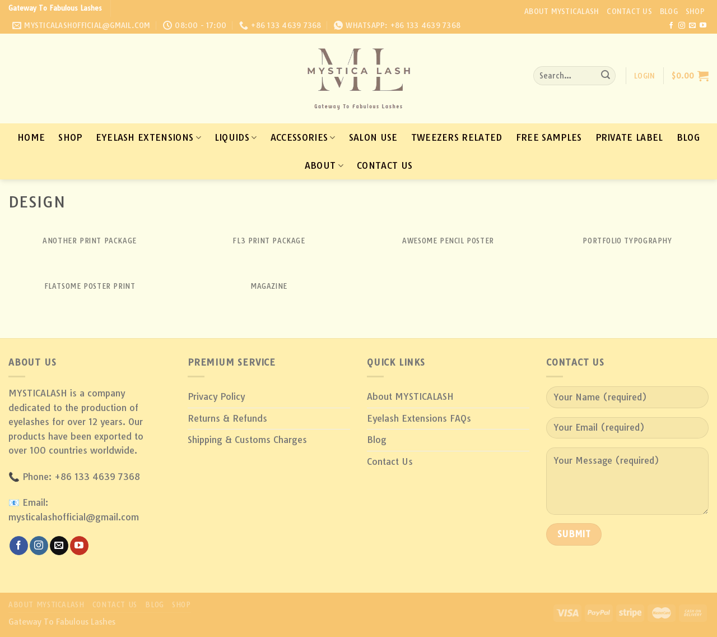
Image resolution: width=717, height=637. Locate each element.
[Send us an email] (692, 26)
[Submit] (605, 75)
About (324, 165)
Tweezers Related (456, 137)
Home (31, 137)
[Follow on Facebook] (671, 26)
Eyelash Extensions (148, 137)
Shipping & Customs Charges (247, 439)
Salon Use (373, 137)
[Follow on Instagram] (681, 26)
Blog (669, 11)
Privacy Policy (216, 396)
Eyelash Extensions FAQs (419, 418)
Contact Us (629, 11)
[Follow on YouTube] (703, 26)
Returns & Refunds (227, 418)
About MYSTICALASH (561, 11)
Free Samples (549, 137)
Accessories (303, 137)
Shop (695, 11)
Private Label (629, 137)
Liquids (236, 137)
